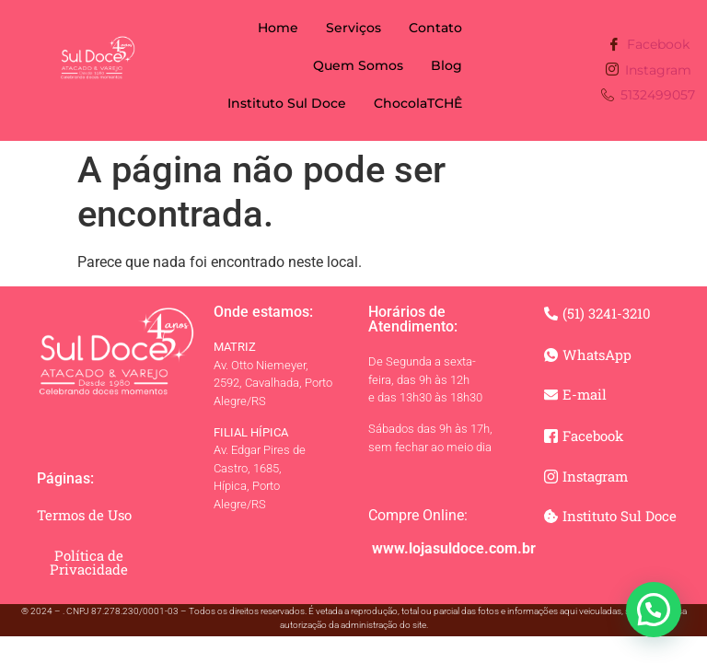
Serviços (353, 27)
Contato (435, 27)
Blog (446, 65)
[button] (653, 609)
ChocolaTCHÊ (418, 103)
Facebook (649, 45)
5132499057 (648, 96)
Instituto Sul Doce (286, 103)
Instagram (648, 70)
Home (278, 27)
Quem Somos (358, 65)
